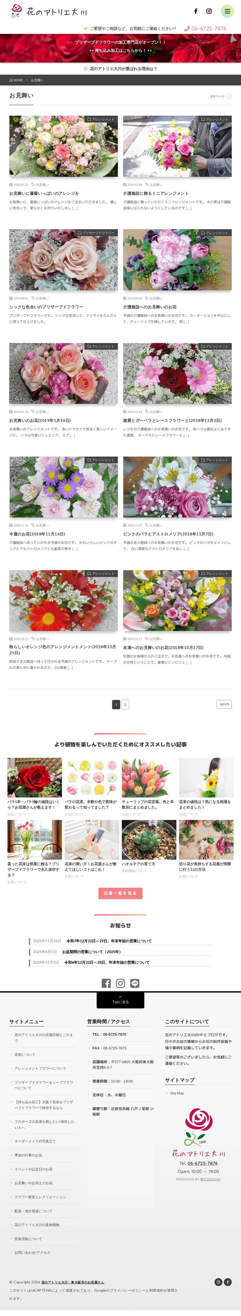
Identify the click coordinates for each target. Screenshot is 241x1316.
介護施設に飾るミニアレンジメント (162, 193)
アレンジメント (100, 120)
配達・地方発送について (35, 1217)
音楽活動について (29, 1245)
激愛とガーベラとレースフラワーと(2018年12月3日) (176, 423)
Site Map (177, 1102)
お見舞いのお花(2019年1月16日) (45, 420)
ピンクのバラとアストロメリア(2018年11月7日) (176, 541)
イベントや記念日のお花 (35, 1176)
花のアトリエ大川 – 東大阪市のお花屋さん (75, 1288)
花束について (26, 1063)
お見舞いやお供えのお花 (35, 1190)
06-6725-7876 (114, 1044)
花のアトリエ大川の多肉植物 (39, 1231)
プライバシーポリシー (128, 1296)
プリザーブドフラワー (95, 234)
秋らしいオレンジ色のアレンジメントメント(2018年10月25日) (58, 657)
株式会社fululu (210, 1189)
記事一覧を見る (120, 902)
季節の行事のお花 (29, 1162)
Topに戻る (121, 1011)
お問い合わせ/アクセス (34, 1258)
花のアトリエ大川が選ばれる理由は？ (120, 68)
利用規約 (156, 1296)
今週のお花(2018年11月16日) (41, 541)
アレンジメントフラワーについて (42, 1077)
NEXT (216, 713)
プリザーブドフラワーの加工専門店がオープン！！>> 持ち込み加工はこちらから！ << (120, 46)
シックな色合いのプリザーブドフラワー (53, 306)
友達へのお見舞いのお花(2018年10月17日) (170, 654)
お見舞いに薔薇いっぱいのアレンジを (51, 193)
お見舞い (42, 184)
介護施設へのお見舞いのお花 (155, 306)
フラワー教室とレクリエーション (42, 1203)
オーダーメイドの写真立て (37, 1148)
